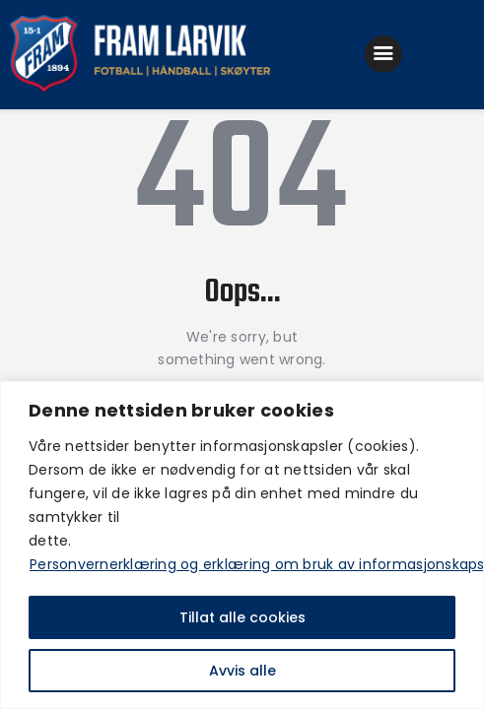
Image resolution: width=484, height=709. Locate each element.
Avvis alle (242, 670)
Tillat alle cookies (242, 617)
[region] (242, 545)
